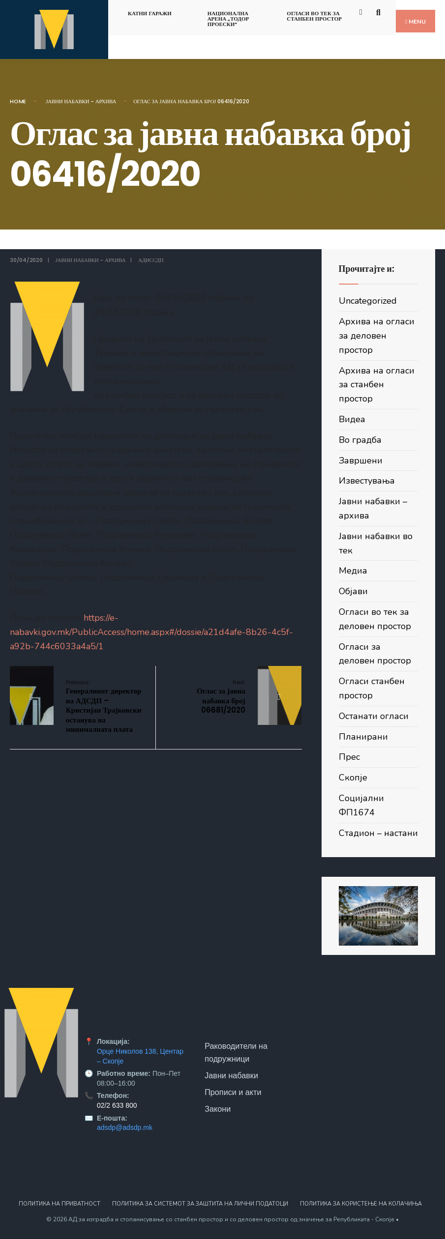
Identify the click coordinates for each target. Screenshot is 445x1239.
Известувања (367, 481)
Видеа (352, 419)
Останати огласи (374, 716)
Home (18, 101)
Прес (349, 757)
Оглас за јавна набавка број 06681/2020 (221, 697)
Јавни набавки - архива (81, 101)
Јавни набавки (231, 1075)
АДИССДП (150, 260)
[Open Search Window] (379, 11)
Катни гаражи (150, 13)
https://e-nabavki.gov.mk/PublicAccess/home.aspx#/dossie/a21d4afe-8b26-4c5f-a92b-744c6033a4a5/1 (151, 632)
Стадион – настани (378, 833)
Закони (218, 1108)
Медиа (353, 570)
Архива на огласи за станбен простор (377, 385)
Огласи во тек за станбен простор (314, 16)
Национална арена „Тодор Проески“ (228, 18)
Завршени (361, 460)
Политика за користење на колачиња (361, 1204)
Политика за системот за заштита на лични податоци (200, 1204)
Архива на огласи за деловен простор (377, 336)
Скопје (353, 777)
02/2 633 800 (117, 1105)
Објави (353, 591)
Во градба (360, 440)
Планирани (363, 737)
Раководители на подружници (236, 1052)
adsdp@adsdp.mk (124, 1127)
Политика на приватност (59, 1204)
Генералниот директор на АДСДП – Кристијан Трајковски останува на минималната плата (104, 706)
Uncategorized (368, 301)
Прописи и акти (233, 1092)
